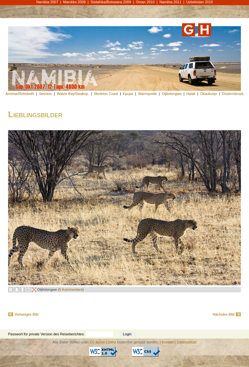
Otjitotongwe (171, 94)
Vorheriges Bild (26, 314)
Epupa (128, 94)
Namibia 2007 (47, 2)
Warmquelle (147, 94)
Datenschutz (187, 342)
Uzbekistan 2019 (199, 2)
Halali (190, 94)
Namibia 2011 (170, 2)
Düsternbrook (233, 94)
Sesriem (45, 94)
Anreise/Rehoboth (19, 94)
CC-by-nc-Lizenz (103, 342)
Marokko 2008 (74, 2)
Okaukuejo (208, 94)
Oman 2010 (145, 2)
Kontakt (168, 342)
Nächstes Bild (223, 314)
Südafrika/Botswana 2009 (111, 2)
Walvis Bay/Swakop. (73, 94)
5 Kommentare (70, 289)
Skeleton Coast (106, 94)
